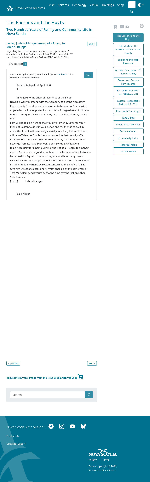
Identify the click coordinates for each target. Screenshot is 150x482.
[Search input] (131, 4)
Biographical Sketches (128, 124)
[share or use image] (127, 27)
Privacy (92, 459)
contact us (63, 74)
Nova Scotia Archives (30, 8)
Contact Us (12, 436)
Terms (105, 459)
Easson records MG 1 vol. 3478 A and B (128, 92)
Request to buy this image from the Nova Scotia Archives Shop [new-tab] (44, 376)
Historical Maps (128, 144)
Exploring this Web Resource (128, 61)
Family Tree (128, 117)
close (88, 75)
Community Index (128, 138)
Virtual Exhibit (128, 151)
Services (63, 5)
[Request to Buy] (115, 27)
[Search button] (131, 11)
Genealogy (79, 5)
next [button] (92, 43)
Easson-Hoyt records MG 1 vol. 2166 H (128, 102)
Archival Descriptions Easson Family (128, 71)
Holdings (108, 5)
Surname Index (128, 131)
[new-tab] (122, 27)
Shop (120, 5)
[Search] (47, 394)
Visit (51, 5)
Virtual (94, 5)
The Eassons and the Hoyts (128, 37)
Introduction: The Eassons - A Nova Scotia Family (128, 49)
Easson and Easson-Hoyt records (128, 82)
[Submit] (89, 394)
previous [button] (13, 363)
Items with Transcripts (128, 111)
